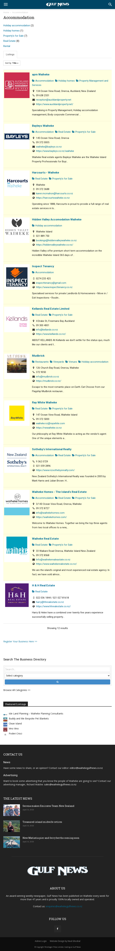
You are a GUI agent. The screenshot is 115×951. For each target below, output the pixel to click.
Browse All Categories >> (16, 690)
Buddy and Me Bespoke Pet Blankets (29, 718)
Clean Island (15, 723)
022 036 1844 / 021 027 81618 (52, 597)
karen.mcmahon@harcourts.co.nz (54, 193)
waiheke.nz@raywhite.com (50, 423)
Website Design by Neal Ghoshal (65, 941)
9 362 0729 (42, 461)
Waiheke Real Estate (45, 538)
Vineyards (57, 361)
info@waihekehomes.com (50, 512)
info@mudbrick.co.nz (47, 376)
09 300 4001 (42, 325)
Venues (71, 361)
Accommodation (43, 80)
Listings (10, 54)
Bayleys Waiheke (43, 125)
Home (6, 12)
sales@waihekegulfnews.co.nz (60, 784)
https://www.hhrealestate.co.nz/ (53, 606)
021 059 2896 (43, 465)
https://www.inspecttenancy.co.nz (54, 287)
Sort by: (11, 63)
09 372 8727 (42, 508)
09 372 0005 (42, 142)
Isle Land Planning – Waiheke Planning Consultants (36, 713)
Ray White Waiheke (44, 402)
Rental (6, 46)
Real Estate (9, 40)
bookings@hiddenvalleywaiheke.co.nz (56, 240)
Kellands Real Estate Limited (50, 308)
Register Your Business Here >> (20, 641)
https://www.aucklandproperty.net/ (54, 104)
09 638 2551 (42, 95)
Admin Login (41, 941)
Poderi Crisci (15, 733)
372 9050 (41, 372)
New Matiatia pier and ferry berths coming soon (51, 837)
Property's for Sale (13, 35)
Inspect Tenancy (43, 266)
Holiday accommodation (16, 25)
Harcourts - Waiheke (45, 172)
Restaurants (40, 361)
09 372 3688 (42, 189)
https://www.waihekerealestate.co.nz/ (56, 563)
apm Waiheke (40, 74)
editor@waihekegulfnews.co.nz (86, 768)
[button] (5, 4)
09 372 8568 (42, 555)
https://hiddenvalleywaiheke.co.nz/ (54, 244)
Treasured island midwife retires (42, 821)
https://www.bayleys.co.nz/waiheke (55, 151)
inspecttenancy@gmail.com (51, 282)
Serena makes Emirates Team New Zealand (48, 805)
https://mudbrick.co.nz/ (48, 380)
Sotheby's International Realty (52, 449)
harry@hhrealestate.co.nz (50, 602)
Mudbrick (38, 355)
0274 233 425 (43, 278)
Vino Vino (14, 728)
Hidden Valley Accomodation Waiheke (56, 219)
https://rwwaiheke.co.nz (49, 427)
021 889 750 (42, 235)
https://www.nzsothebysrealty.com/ (55, 470)
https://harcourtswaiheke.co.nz (53, 197)
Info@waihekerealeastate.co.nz (53, 559)
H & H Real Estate (43, 585)
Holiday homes (11, 30)
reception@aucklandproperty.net (53, 99)
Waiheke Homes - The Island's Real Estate (59, 491)
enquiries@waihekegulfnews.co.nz (64, 906)
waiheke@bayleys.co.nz (49, 146)
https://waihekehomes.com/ (51, 517)
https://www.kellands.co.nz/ (51, 333)
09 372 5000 (42, 419)
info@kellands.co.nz (47, 329)
